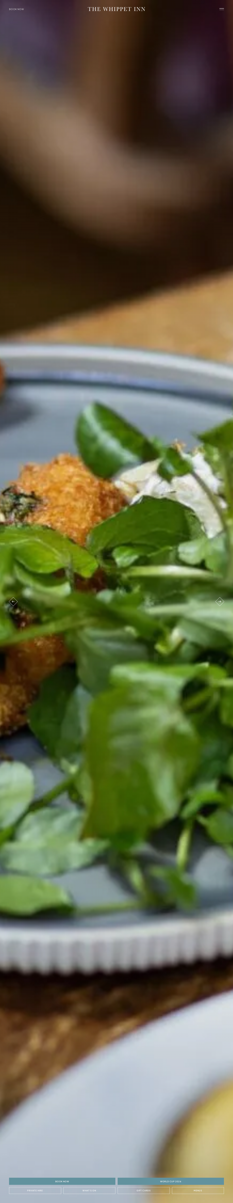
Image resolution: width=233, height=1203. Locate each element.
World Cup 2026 (171, 1181)
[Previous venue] (13, 601)
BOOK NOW (62, 1181)
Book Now (16, 9)
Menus (198, 1190)
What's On (89, 1190)
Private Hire (35, 1190)
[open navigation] (221, 9)
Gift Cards (144, 1190)
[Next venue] (219, 601)
